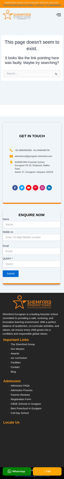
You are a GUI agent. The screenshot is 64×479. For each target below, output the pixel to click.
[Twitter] (22, 187)
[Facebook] (15, 187)
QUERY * (8, 258)
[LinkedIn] (49, 187)
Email (6, 246)
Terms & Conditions (24, 476)
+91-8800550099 (23, 150)
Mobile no (8, 232)
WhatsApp (16, 471)
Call (47, 471)
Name (6, 219)
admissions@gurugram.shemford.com (33, 156)
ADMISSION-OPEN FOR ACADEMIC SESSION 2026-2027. (32, 3)
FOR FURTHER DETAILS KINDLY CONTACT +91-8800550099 (32, 5)
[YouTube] (28, 187)
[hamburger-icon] (58, 15)
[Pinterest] (35, 187)
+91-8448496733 (41, 150)
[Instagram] (42, 187)
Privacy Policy (42, 476)
